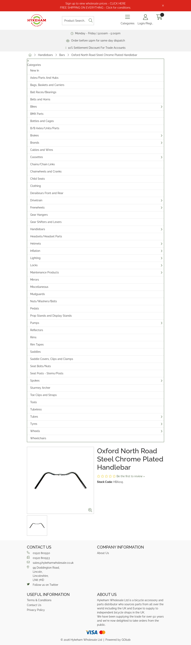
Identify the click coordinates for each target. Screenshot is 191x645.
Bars (62, 55)
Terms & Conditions (39, 600)
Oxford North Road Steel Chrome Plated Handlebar (104, 55)
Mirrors (34, 279)
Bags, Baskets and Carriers (47, 85)
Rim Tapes (37, 344)
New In (34, 70)
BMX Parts (36, 113)
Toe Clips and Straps (43, 395)
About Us (103, 553)
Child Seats (37, 178)
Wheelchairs (38, 438)
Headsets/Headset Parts (46, 236)
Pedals (34, 308)
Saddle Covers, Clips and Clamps (51, 358)
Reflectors (36, 330)
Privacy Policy (36, 609)
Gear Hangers (39, 214)
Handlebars (45, 55)
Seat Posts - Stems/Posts (46, 373)
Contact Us (34, 605)
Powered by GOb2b (118, 639)
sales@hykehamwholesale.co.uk (50, 562)
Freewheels (37, 207)
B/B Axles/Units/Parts (44, 128)
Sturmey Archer (40, 387)
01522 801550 (38, 553)
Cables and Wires (41, 149)
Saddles (35, 351)
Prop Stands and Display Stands (51, 315)
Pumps (34, 322)
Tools (33, 402)
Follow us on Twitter (42, 584)
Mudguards (37, 294)
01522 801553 (38, 557)
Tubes (34, 416)
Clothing (35, 185)
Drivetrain (36, 200)
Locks (34, 265)
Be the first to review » (131, 476)
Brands (34, 142)
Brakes (34, 135)
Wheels (35, 431)
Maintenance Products (44, 272)
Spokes (35, 380)
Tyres (33, 423)
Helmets (35, 243)
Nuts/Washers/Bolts (43, 301)
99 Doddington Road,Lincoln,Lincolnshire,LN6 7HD (43, 573)
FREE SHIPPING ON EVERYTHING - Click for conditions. (95, 7)
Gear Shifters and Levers (46, 222)
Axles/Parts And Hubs (44, 77)
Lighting (35, 258)
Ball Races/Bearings (43, 92)
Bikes (33, 106)
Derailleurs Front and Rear (46, 193)
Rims (33, 337)
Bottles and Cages (42, 121)
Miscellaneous (39, 286)
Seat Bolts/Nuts (40, 366)
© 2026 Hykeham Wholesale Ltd (81, 639)
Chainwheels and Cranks (46, 171)
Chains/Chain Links (42, 164)
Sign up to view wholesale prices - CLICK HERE (95, 3)
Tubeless (36, 409)
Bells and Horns (40, 99)
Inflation (35, 250)
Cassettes (36, 157)
